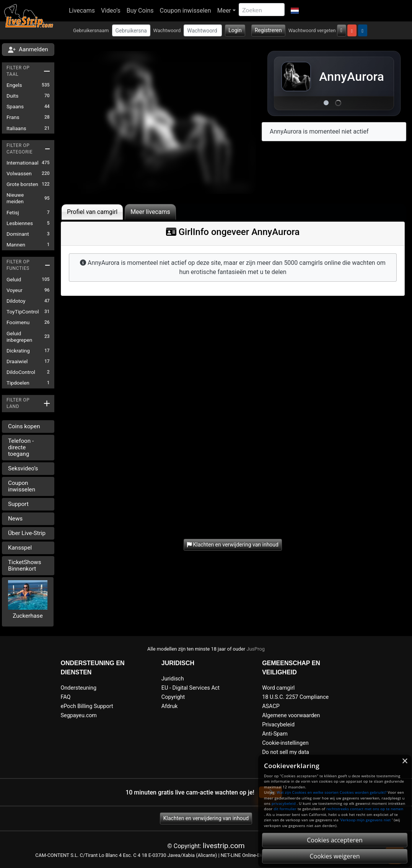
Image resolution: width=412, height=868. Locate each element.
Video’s (111, 10)
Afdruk (169, 706)
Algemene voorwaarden (291, 715)
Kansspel (20, 547)
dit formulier (285, 808)
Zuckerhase (28, 615)
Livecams (82, 10)
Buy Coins (140, 10)
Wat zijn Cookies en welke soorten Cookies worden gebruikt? (331, 792)
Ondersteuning (79, 688)
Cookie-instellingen (285, 743)
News (15, 518)
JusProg (255, 649)
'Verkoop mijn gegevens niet (365, 819)
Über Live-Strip (27, 533)
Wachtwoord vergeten (312, 30)
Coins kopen (24, 426)
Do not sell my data (285, 752)
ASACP (271, 706)
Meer (224, 10)
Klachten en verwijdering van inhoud (206, 818)
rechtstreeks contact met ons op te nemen (364, 808)
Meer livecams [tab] (150, 211)
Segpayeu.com (79, 715)
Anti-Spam (275, 734)
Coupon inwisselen (185, 10)
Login (235, 30)
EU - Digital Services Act (190, 688)
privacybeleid (284, 803)
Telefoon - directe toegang (21, 447)
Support (18, 504)
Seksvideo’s (23, 468)
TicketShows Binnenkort (24, 565)
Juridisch (172, 678)
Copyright (173, 697)
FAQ (66, 697)
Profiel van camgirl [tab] (92, 211)
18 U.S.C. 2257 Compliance (295, 697)
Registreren (268, 30)
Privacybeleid (278, 724)
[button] (295, 10)
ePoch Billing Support (87, 706)
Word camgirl (278, 688)
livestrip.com (224, 845)
